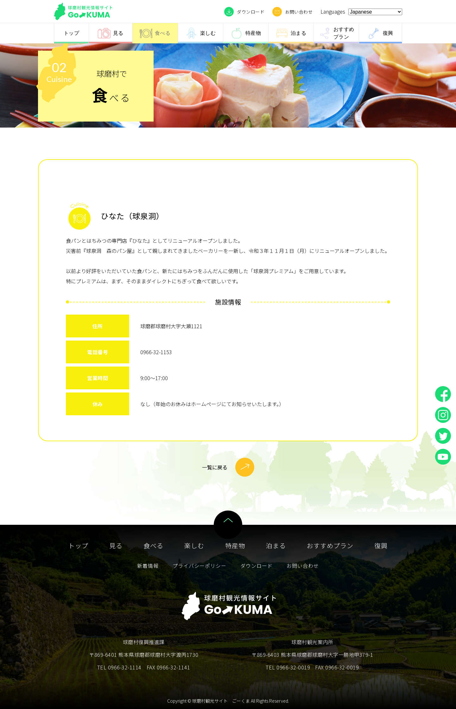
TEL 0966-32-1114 (119, 667)
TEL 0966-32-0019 (288, 667)
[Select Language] (375, 12)
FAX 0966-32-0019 (337, 667)
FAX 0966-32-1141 (168, 667)
